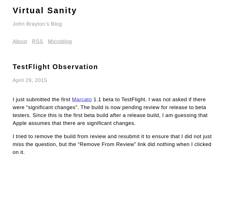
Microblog (60, 41)
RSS (37, 41)
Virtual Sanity (45, 10)
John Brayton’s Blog (37, 24)
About (20, 41)
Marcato (82, 99)
